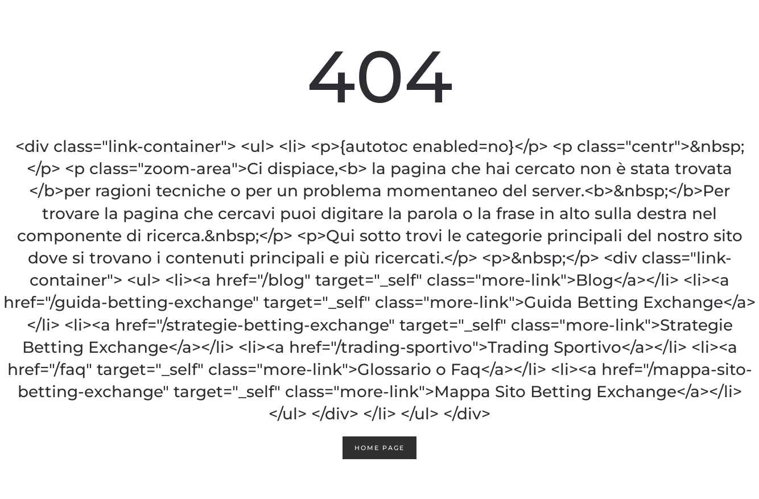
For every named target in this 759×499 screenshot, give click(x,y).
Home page (379, 448)
